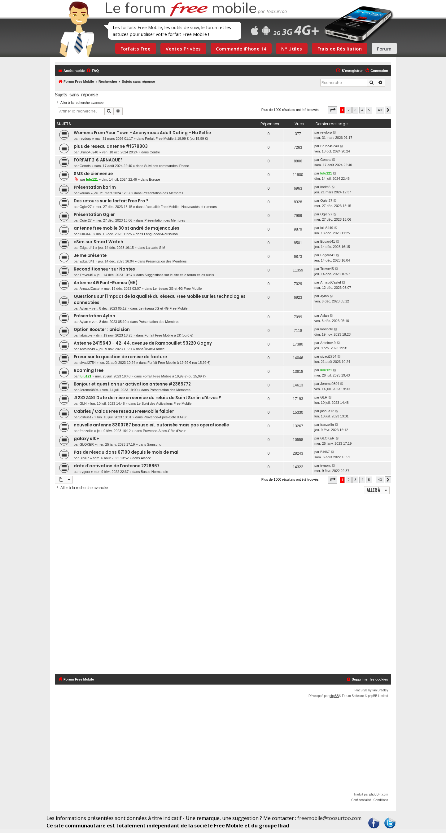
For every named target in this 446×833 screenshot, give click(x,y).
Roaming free (88, 370)
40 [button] (380, 110)
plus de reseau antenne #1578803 (111, 146)
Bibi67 (84, 458)
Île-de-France (154, 349)
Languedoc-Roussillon (161, 234)
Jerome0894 (89, 390)
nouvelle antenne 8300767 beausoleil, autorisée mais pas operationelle (151, 425)
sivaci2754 (88, 362)
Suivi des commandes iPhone (166, 166)
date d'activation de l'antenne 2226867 (117, 466)
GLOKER (87, 444)
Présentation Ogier (94, 215)
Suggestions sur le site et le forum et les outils (179, 275)
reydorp (85, 138)
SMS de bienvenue (93, 174)
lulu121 (92, 179)
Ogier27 (86, 207)
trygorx (85, 472)
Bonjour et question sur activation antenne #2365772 (132, 384)
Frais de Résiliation (339, 49)
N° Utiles (291, 49)
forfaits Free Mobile (141, 27)
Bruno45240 (89, 152)
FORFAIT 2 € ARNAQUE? (98, 160)
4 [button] (362, 110)
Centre (155, 152)
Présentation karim (95, 187)
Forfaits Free (135, 49)
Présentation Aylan (94, 316)
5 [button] (369, 110)
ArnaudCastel (90, 288)
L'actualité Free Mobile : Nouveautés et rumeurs (180, 207)
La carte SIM (155, 247)
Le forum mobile (180, 8)
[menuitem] (92, 70)
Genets (85, 166)
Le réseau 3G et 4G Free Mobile (177, 288)
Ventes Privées (183, 49)
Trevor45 (86, 275)
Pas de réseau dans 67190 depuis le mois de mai (126, 452)
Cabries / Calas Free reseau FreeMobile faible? (124, 411)
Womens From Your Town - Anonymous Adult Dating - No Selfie (142, 133)
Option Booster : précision (102, 330)
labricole (86, 335)
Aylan (84, 308)
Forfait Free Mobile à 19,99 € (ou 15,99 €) (176, 138)
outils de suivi (185, 27)
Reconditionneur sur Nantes (104, 269)
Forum (384, 49)
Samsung (154, 444)
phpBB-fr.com (378, 794)
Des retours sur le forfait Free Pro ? (111, 201)
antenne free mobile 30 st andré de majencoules (126, 228)
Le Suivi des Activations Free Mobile (164, 403)
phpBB (334, 696)
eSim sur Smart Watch (98, 242)
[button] (332, 110)
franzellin (86, 431)
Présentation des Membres (162, 193)
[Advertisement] (227, 585)
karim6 (85, 193)
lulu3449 (86, 234)
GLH (83, 403)
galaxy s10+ (86, 439)
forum (212, 27)
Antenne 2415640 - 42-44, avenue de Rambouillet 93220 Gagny (143, 343)
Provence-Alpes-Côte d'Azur (165, 417)
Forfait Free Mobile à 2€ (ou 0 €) (169, 335)
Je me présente (90, 255)
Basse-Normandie (154, 472)
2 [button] (349, 110)
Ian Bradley (380, 690)
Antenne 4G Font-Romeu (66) (106, 283)
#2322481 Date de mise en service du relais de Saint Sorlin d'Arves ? (147, 398)
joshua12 (87, 417)
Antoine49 (87, 349)
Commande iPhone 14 (241, 49)
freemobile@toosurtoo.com (329, 818)
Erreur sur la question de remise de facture (120, 357)
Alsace (146, 458)
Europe (154, 179)
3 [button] (355, 110)
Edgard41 (87, 247)
